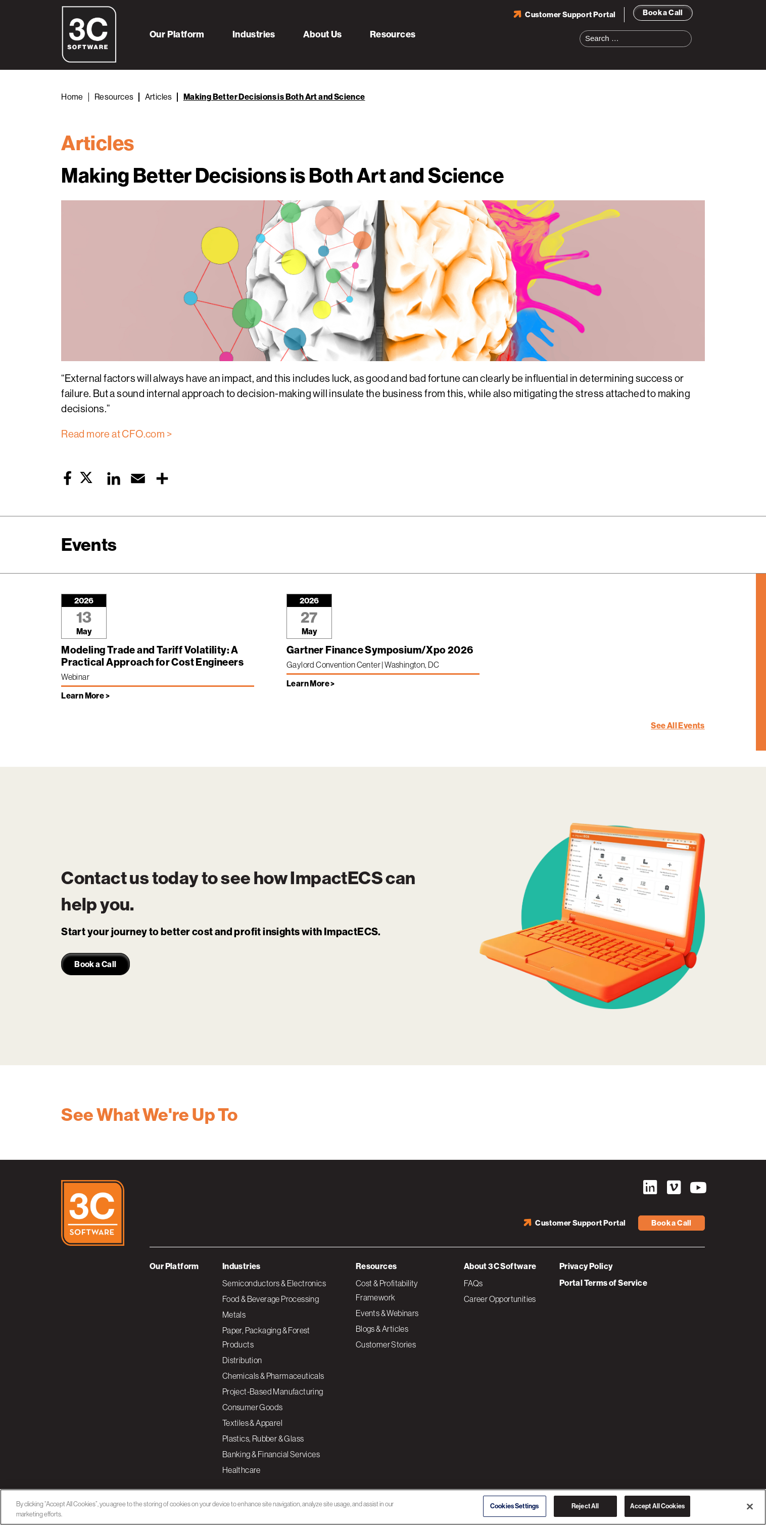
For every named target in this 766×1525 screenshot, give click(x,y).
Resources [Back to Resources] (114, 97)
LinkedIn (649, 1187)
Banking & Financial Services (271, 1454)
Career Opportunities (500, 1298)
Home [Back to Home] (72, 97)
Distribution (242, 1360)
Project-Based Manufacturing (272, 1391)
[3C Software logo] (89, 60)
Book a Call (663, 12)
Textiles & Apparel (252, 1422)
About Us (322, 34)
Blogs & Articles (382, 1328)
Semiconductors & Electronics (274, 1283)
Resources (393, 34)
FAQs (473, 1283)
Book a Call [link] (95, 964)
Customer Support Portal (570, 14)
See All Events (678, 725)
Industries (253, 34)
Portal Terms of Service (603, 1283)
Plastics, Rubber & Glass (263, 1438)
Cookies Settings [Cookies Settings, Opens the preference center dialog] (514, 1506)
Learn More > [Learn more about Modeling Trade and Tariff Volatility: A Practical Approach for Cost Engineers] (85, 696)
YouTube (697, 1187)
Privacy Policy (586, 1266)
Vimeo (673, 1187)
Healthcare (241, 1469)
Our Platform (177, 34)
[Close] (750, 1506)
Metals (234, 1314)
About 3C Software (500, 1266)
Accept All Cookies (657, 1506)
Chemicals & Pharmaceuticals (273, 1375)
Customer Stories (386, 1344)
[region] (383, 1507)
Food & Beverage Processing (270, 1298)
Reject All (585, 1506)
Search (687, 32)
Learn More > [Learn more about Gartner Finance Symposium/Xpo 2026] (310, 683)
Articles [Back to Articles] (158, 97)
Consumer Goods (252, 1407)
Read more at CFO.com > (116, 434)
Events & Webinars (387, 1313)
